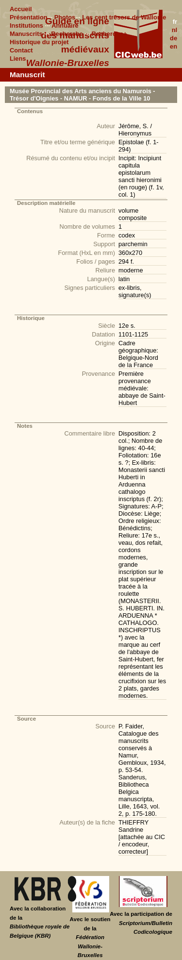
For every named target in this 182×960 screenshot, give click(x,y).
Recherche (67, 33)
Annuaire (64, 25)
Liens (18, 58)
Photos (64, 17)
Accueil (21, 9)
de (173, 38)
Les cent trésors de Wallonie (124, 17)
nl (174, 30)
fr (175, 21)
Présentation (29, 17)
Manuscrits (26, 33)
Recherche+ (109, 33)
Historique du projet (39, 42)
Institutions (26, 25)
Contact (21, 50)
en (173, 46)
